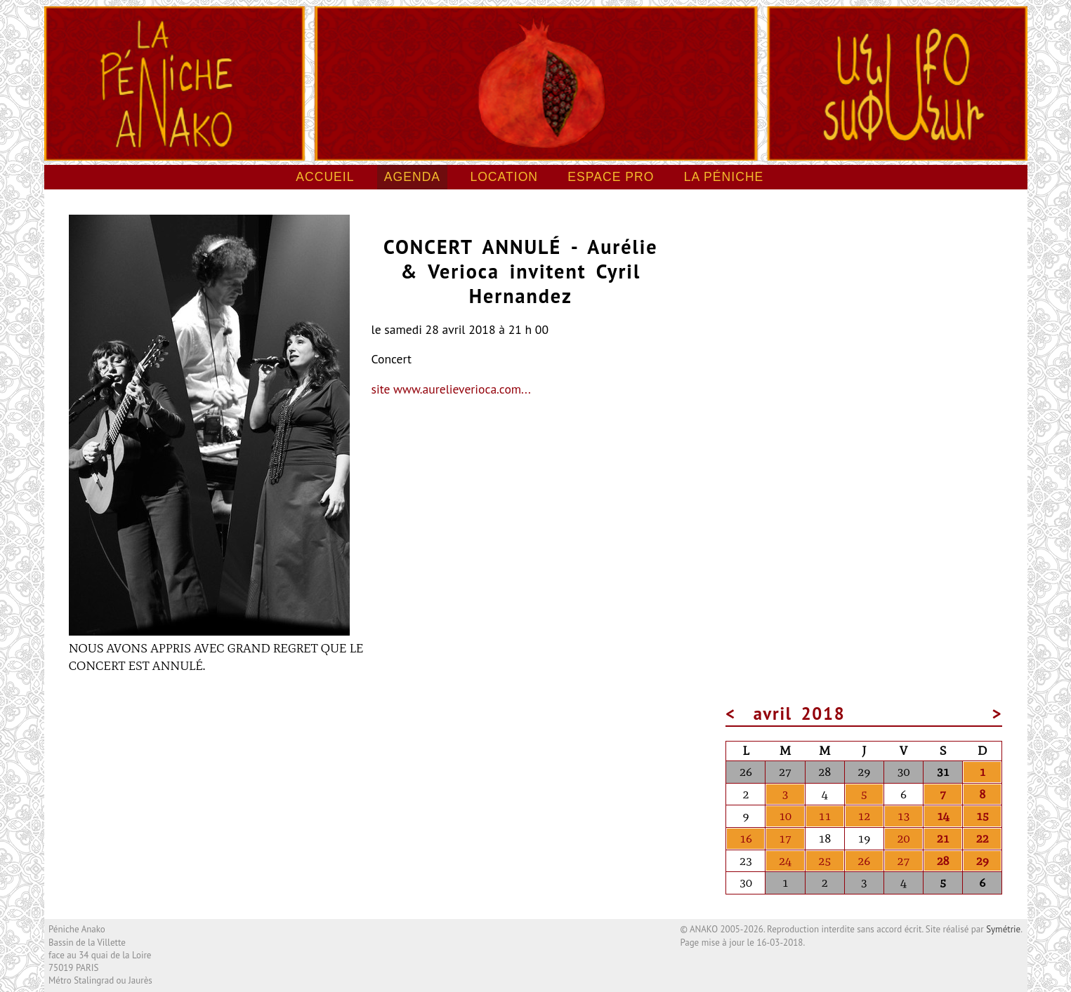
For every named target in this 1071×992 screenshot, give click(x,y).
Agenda (412, 177)
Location (504, 177)
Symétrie (1003, 929)
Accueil (325, 177)
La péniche (724, 177)
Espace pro (610, 177)
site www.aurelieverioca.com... (451, 389)
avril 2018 (800, 713)
